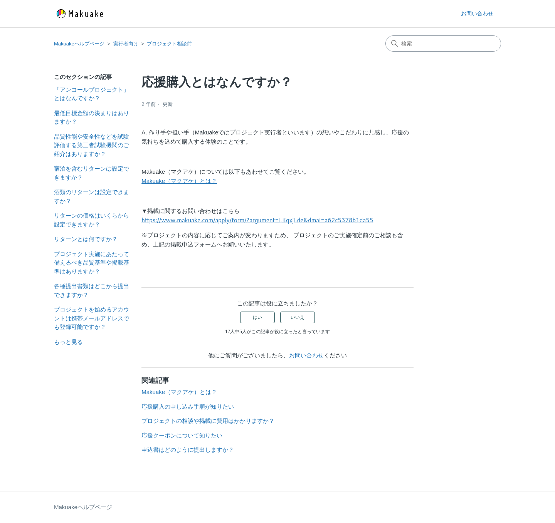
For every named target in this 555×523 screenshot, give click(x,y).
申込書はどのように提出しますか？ (187, 449)
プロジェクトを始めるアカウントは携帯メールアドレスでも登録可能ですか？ (91, 318)
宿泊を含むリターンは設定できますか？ (91, 173)
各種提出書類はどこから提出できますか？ (91, 290)
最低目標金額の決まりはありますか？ (91, 117)
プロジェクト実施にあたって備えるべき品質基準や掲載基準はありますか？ (91, 263)
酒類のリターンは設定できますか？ (91, 196)
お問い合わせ (477, 13)
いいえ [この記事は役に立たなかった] (297, 317)
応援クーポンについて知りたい (181, 435)
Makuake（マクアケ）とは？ (179, 181)
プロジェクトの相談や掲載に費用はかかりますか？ (207, 420)
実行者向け (125, 44)
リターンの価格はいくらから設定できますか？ (91, 220)
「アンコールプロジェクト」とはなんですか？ (91, 94)
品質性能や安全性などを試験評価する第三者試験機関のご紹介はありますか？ (91, 145)
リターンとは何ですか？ (86, 239)
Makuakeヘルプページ (79, 44)
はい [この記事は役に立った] (257, 317)
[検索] (443, 43)
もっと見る (68, 342)
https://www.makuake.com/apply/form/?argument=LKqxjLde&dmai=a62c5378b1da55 (257, 220)
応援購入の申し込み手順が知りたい (187, 406)
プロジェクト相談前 (169, 44)
